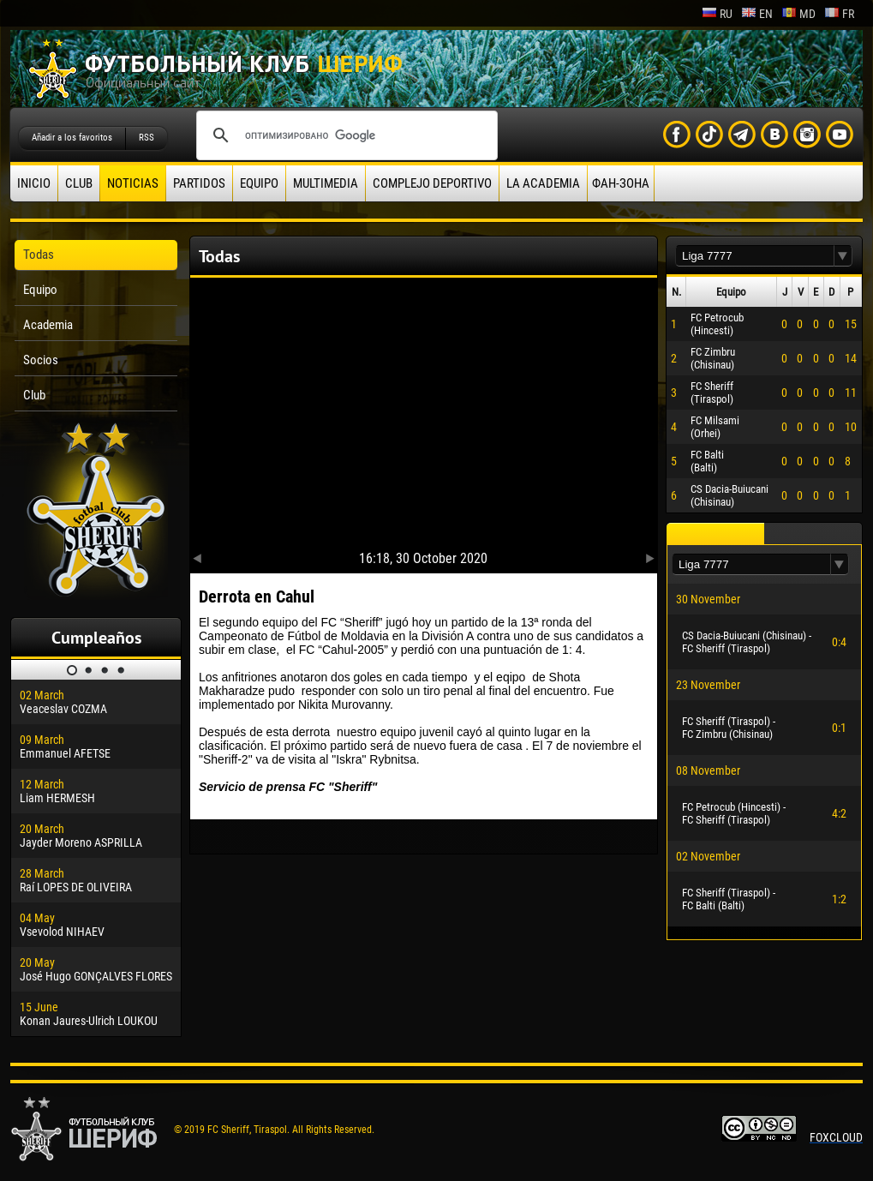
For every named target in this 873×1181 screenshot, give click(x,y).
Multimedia (325, 183)
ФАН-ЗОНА (620, 183)
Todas (38, 254)
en (757, 14)
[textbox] (754, 256)
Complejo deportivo (432, 183)
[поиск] (344, 135)
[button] (843, 256)
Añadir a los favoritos (72, 137)
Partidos (199, 183)
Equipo (259, 183)
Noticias (132, 183)
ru (717, 14)
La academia (543, 183)
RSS (146, 137)
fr (839, 14)
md (798, 14)
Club (79, 183)
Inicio (34, 183)
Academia (48, 325)
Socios (40, 360)
